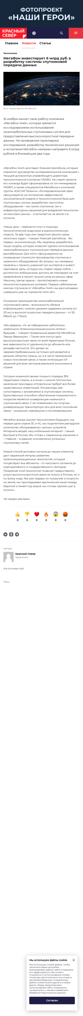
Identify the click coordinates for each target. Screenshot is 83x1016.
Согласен (52, 1000)
